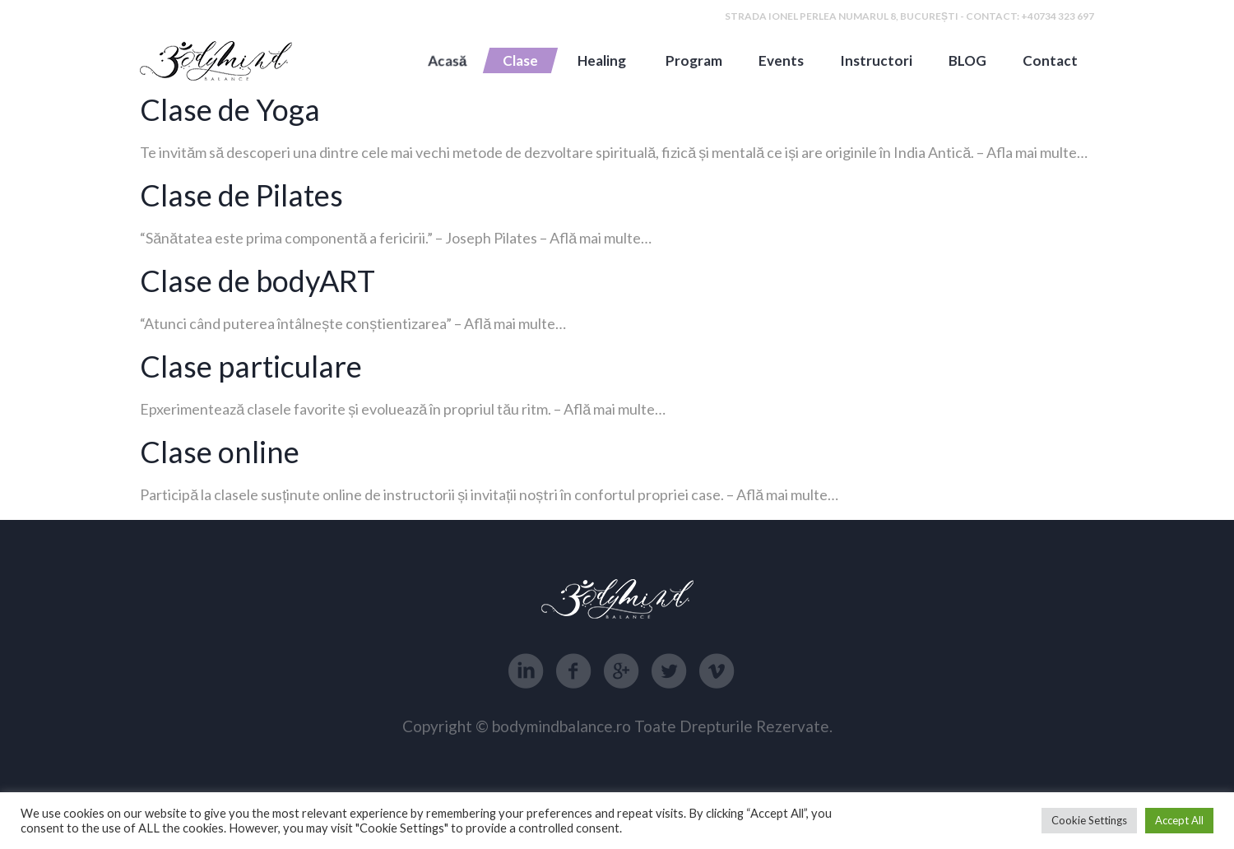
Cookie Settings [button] (1089, 820)
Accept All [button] (1179, 820)
